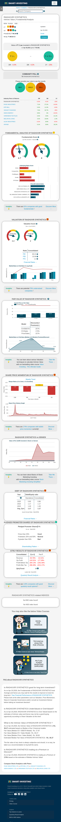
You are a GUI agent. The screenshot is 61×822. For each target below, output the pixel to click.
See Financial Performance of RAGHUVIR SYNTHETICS (32, 695)
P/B (24, 256)
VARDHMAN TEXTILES (10, 116)
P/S (24, 259)
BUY (20, 87)
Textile (42, 33)
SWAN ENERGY (8, 113)
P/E (24, 254)
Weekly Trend (30, 379)
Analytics (24, 7)
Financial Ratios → (30, 262)
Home (18, 7)
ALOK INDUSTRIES (9, 121)
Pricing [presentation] (11, 801)
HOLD (30, 87)
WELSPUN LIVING (9, 118)
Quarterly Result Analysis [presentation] (16, 814)
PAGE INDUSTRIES (9, 104)
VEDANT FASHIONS (10, 110)
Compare (44, 37)
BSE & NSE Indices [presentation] (15, 817)
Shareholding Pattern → (30, 546)
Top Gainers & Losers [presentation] (15, 812)
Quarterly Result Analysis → (30, 575)
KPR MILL (7, 107)
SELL (41, 87)
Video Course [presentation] (13, 804)
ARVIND (6, 124)
